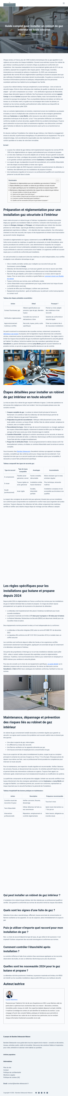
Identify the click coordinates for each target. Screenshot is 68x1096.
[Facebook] (36, 1092)
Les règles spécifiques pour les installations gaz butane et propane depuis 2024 (33, 188)
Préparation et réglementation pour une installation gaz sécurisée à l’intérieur (33, 183)
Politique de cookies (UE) (11, 1077)
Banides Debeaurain (23, 451)
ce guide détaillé (53, 664)
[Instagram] (41, 1092)
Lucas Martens (12, 1000)
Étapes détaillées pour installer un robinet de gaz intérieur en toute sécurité (32, 185)
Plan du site (7, 1067)
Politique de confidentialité (12, 1072)
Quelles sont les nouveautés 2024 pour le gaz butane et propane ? (30, 200)
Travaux (46, 34)
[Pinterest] (44, 1092)
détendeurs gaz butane (11, 334)
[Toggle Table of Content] (56, 180)
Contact (6, 1070)
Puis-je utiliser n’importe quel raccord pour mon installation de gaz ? (31, 196)
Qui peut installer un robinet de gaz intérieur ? (25, 192)
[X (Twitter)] (39, 1092)
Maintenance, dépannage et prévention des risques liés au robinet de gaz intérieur (34, 190)
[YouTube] (47, 1092)
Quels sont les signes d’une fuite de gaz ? (24, 194)
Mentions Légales (9, 1075)
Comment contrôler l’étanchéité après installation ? (26, 198)
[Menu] (64, 3)
